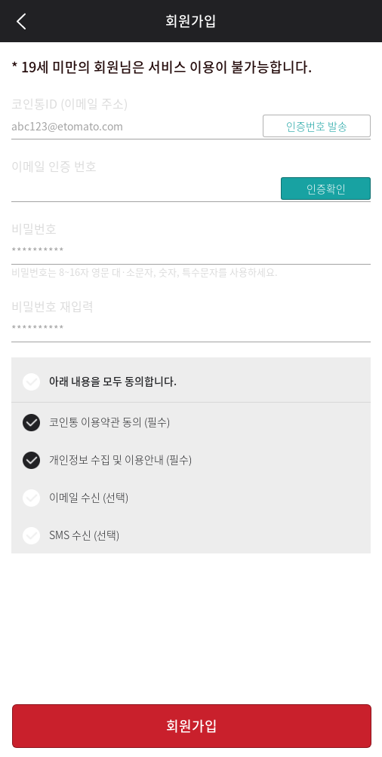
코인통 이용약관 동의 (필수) (109, 421)
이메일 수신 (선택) (88, 496)
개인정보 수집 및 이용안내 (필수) (120, 459)
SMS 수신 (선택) (84, 534)
